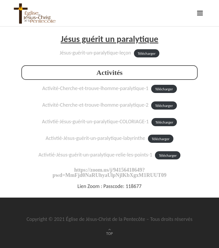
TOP (109, 233)
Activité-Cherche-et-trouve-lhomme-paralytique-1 (95, 88)
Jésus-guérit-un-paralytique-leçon (95, 53)
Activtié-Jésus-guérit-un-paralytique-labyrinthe (95, 138)
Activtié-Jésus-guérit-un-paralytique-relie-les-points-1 (95, 155)
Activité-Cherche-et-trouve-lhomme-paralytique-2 (95, 105)
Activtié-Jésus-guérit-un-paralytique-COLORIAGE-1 (95, 121)
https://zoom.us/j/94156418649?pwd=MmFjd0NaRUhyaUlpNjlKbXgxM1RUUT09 (109, 172)
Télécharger (147, 53)
